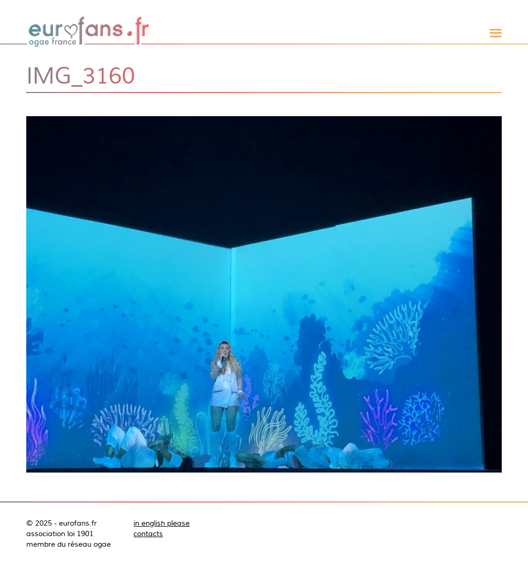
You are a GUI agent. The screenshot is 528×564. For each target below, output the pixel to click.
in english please (161, 523)
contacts (148, 533)
